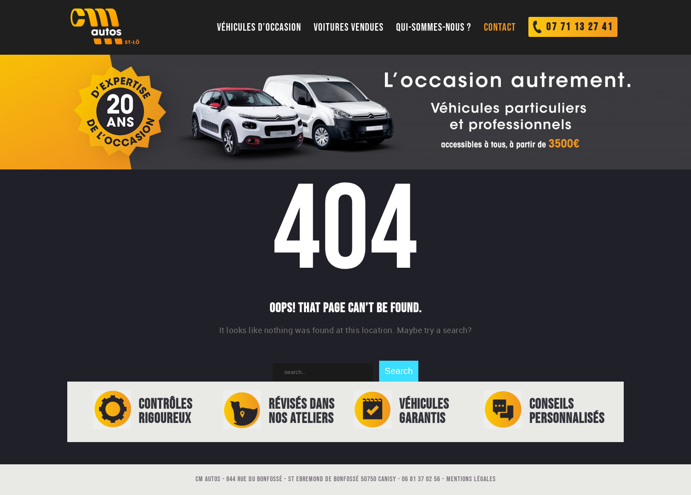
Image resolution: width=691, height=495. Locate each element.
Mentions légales (471, 479)
